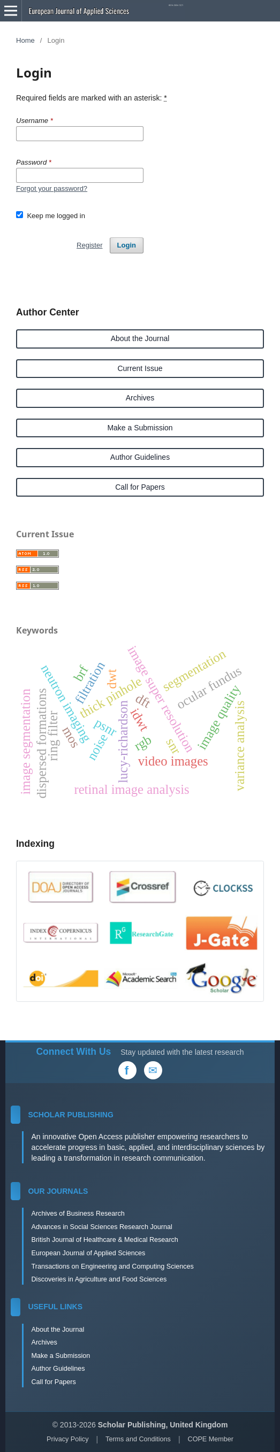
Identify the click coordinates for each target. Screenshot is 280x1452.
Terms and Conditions (138, 1439)
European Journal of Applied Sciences (88, 1253)
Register (89, 245)
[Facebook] (127, 1070)
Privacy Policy (67, 1439)
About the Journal (140, 338)
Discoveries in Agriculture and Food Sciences (99, 1279)
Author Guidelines (140, 457)
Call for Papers (140, 487)
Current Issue (139, 368)
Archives (140, 397)
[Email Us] (153, 1070)
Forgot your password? (51, 188)
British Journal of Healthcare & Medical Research (104, 1240)
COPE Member (210, 1439)
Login (126, 245)
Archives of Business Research (77, 1213)
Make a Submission (139, 427)
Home (25, 40)
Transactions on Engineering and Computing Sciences (112, 1266)
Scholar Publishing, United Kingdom (163, 1424)
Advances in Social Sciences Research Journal (101, 1227)
